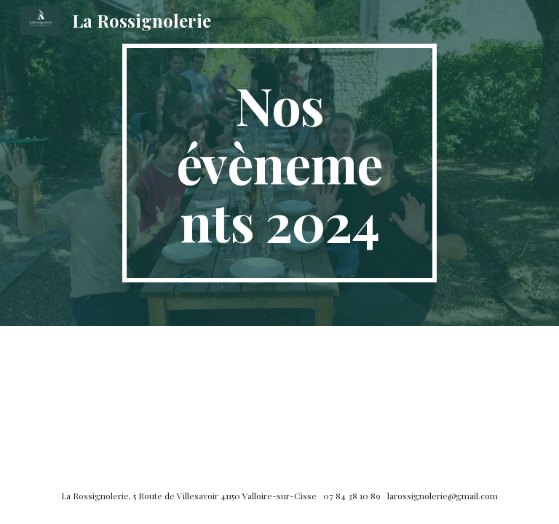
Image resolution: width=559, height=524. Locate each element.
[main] (279, 163)
